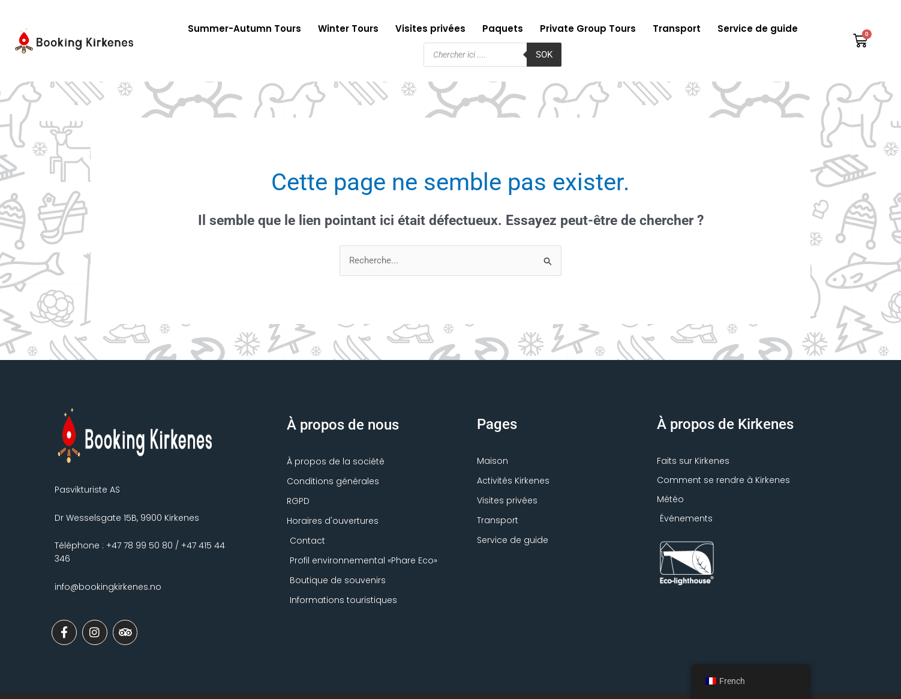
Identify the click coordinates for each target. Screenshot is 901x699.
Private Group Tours (588, 28)
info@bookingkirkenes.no (108, 587)
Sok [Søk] (544, 54)
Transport (677, 28)
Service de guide (757, 28)
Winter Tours (348, 28)
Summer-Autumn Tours (244, 28)
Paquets (502, 28)
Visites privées (430, 28)
